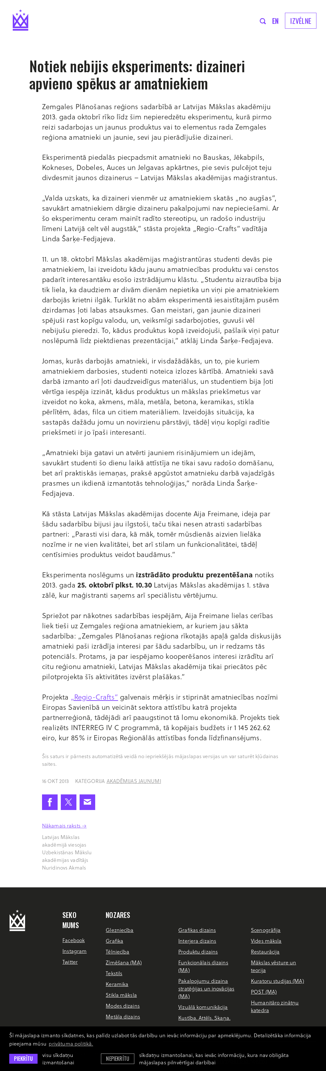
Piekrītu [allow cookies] (23, 1058)
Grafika (114, 940)
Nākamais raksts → (64, 825)
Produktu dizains (198, 951)
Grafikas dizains (197, 930)
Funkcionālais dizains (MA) (203, 966)
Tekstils (114, 973)
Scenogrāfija (265, 930)
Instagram (74, 951)
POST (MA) (264, 991)
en (275, 20)
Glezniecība (119, 930)
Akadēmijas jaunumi (134, 781)
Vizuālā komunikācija (203, 1007)
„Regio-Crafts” (94, 697)
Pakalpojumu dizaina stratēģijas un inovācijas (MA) (206, 988)
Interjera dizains (197, 940)
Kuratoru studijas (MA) (277, 980)
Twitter (70, 961)
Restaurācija (265, 951)
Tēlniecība (117, 951)
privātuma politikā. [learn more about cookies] (71, 1043)
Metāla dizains (123, 1016)
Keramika (117, 984)
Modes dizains (123, 1005)
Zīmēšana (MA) (124, 962)
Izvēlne (300, 21)
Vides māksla (266, 940)
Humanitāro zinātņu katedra (275, 1006)
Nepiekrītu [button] (117, 1058)
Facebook (73, 940)
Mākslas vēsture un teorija (273, 966)
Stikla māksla (121, 994)
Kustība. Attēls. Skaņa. (204, 1017)
